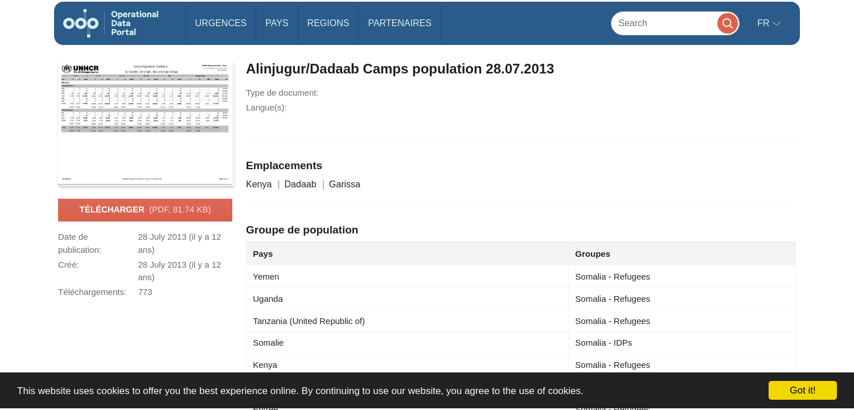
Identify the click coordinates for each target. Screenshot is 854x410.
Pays (276, 23)
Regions (328, 23)
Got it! (802, 390)
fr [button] (764, 23)
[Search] (675, 23)
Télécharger (145, 210)
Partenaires (399, 23)
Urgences (221, 23)
